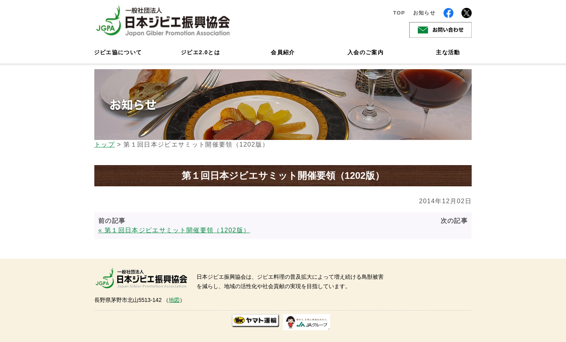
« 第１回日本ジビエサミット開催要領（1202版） (174, 230)
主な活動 (448, 52)
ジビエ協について (118, 52)
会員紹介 (283, 52)
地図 (174, 300)
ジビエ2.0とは (200, 52)
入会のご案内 (365, 52)
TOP (399, 13)
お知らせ (424, 13)
